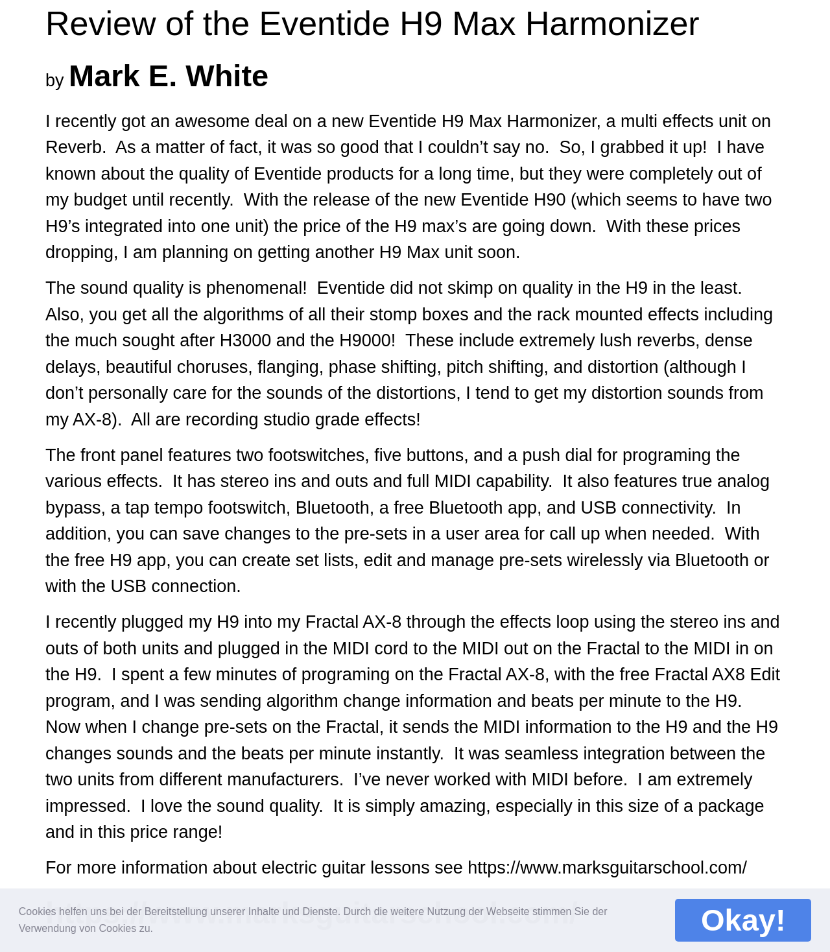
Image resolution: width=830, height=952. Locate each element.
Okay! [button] (743, 920)
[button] (162, 926)
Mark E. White (168, 75)
